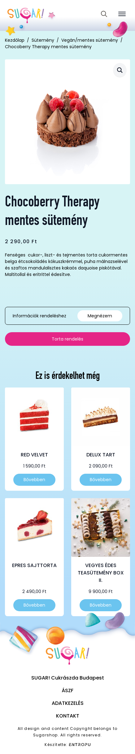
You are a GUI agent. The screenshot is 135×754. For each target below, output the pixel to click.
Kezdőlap (14, 40)
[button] (119, 70)
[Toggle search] (104, 14)
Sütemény (43, 40)
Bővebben (34, 480)
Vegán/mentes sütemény (89, 40)
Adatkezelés (68, 703)
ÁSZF (67, 690)
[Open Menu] (122, 14)
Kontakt (67, 716)
